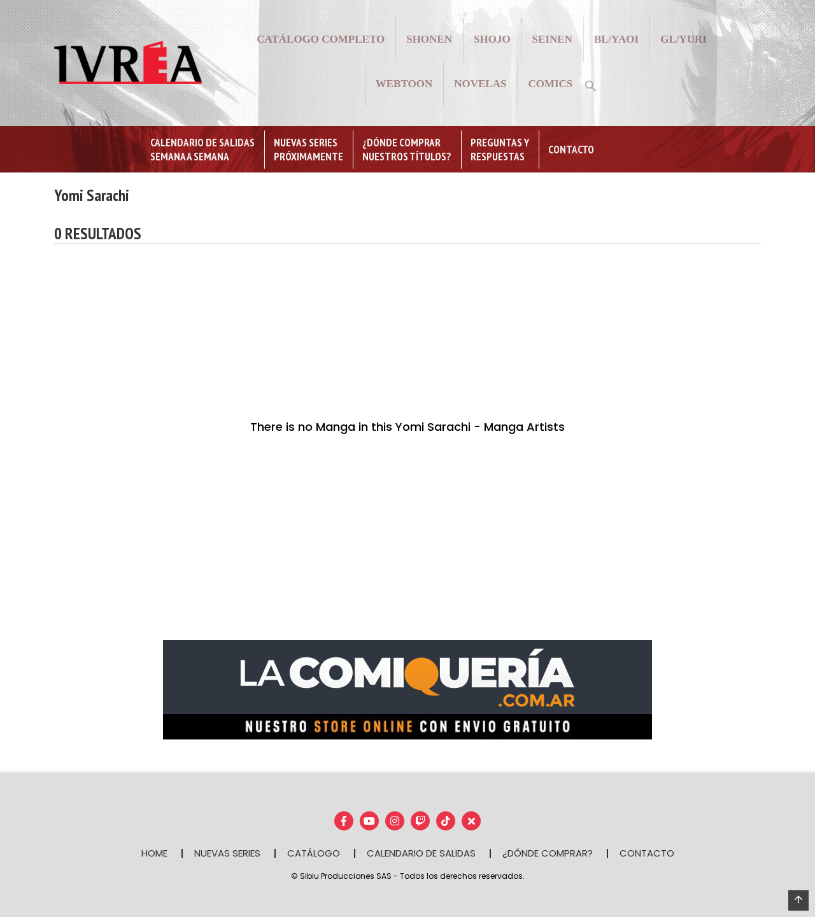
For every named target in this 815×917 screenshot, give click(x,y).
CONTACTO (647, 853)
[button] (591, 85)
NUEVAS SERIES (227, 853)
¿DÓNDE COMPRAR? (547, 853)
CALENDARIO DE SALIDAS (421, 853)
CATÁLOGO (313, 853)
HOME (154, 853)
